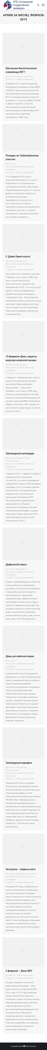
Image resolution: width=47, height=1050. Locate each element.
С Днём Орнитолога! (18, 256)
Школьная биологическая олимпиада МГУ (21, 70)
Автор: (25, 76)
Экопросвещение (12, 461)
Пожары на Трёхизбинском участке (22, 157)
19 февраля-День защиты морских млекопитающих (21, 358)
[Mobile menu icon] (43, 5)
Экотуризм (31, 874)
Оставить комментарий (24, 79)
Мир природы (21, 261)
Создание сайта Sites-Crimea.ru (23, 1046)
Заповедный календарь (20, 453)
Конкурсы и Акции (23, 458)
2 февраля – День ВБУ (19, 970)
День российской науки (20, 656)
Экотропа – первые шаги (20, 869)
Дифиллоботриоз (16, 564)
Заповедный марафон (19, 762)
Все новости (10, 76)
